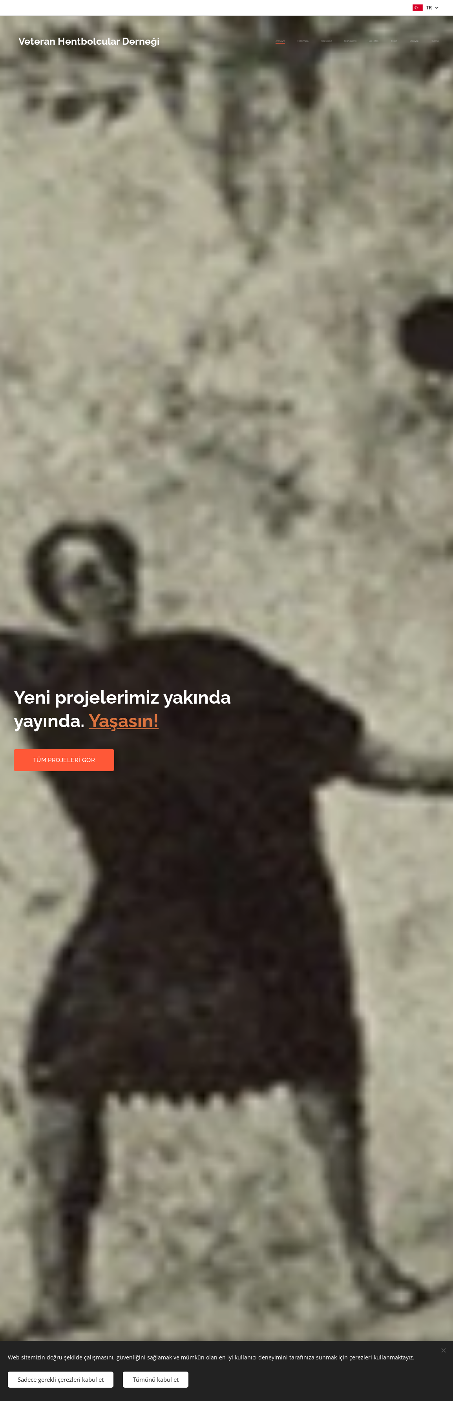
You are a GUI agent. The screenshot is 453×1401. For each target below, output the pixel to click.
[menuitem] (353, 41)
